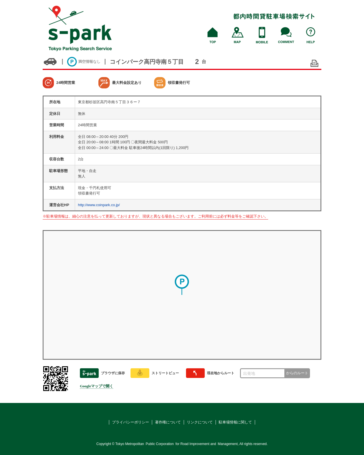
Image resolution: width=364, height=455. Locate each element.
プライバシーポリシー (130, 422)
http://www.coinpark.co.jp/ (99, 205)
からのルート (297, 373)
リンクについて (200, 422)
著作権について (168, 422)
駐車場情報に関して (235, 422)
